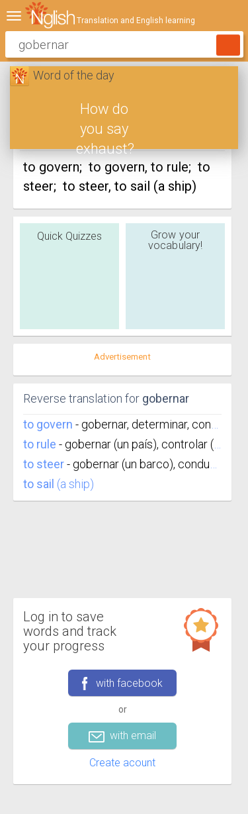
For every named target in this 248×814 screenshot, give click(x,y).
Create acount (122, 762)
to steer (43, 464)
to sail (38, 484)
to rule (39, 444)
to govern (48, 424)
